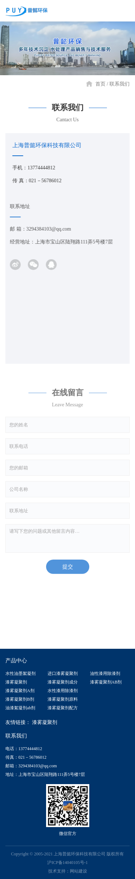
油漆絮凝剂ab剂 (20, 707)
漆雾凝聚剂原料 (63, 699)
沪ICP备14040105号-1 (67, 862)
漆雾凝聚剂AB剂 (106, 682)
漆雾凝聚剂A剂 (20, 690)
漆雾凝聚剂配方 (63, 707)
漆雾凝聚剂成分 (63, 682)
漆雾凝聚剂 (16, 682)
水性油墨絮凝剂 (20, 673)
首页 (100, 84)
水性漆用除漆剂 (63, 690)
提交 (67, 569)
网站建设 (78, 871)
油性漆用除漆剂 (105, 673)
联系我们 (119, 84)
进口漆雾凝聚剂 (63, 673)
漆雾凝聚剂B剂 (19, 699)
